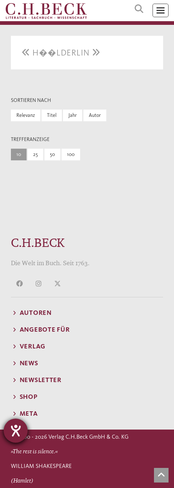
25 (35, 154)
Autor (95, 115)
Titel (51, 115)
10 (18, 154)
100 (71, 154)
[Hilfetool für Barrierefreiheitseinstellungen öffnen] (16, 431)
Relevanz (25, 115)
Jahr (72, 115)
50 (52, 154)
